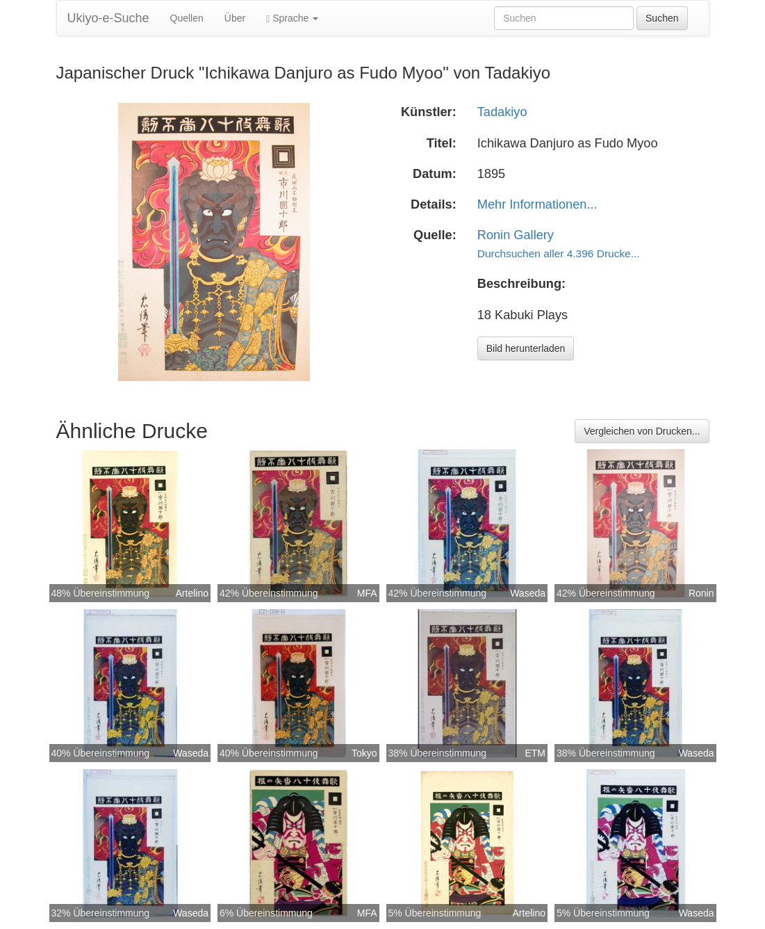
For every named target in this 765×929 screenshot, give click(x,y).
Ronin (701, 593)
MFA (367, 593)
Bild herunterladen (526, 348)
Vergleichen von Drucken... (642, 431)
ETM (535, 753)
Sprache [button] (292, 18)
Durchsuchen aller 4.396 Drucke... (558, 253)
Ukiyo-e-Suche (108, 18)
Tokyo (364, 753)
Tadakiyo (502, 112)
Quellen (187, 18)
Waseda (527, 593)
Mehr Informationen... (537, 204)
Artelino (192, 593)
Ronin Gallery (515, 235)
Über (234, 18)
